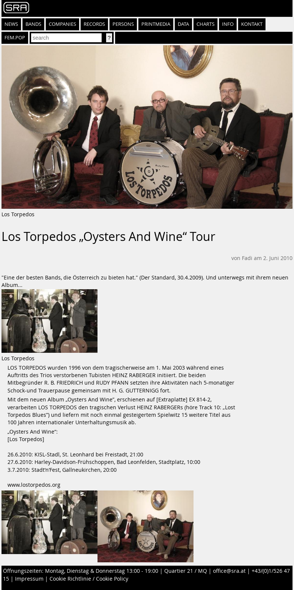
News (11, 24)
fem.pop (14, 37)
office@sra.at (229, 571)
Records (94, 24)
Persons (123, 24)
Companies (62, 24)
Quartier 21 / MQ (185, 571)
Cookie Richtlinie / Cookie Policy (89, 578)
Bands (33, 24)
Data (183, 24)
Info (228, 24)
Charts (205, 24)
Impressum (29, 578)
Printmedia (155, 24)
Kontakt (251, 24)
